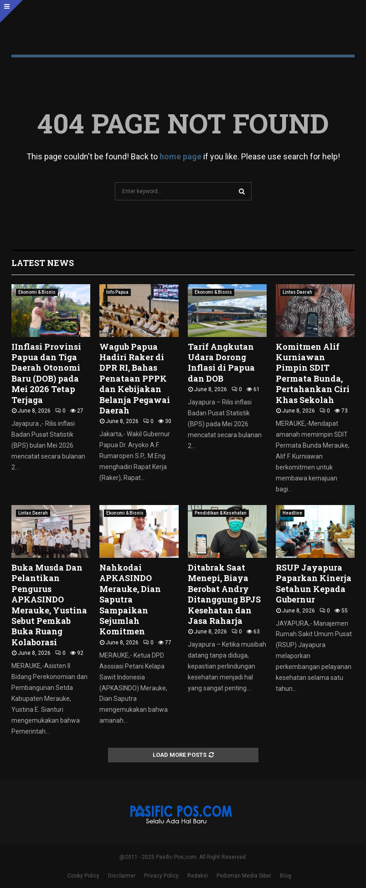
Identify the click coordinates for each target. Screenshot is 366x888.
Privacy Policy (161, 876)
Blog (285, 876)
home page (180, 156)
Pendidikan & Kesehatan (221, 512)
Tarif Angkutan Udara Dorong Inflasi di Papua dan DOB (221, 362)
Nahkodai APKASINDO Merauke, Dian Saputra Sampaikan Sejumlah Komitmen (130, 599)
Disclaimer (121, 876)
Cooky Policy (83, 876)
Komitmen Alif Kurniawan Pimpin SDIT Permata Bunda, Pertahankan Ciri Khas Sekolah (313, 373)
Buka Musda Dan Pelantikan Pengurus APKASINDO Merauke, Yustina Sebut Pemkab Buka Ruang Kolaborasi (49, 605)
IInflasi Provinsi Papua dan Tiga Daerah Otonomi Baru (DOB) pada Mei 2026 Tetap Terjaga (46, 373)
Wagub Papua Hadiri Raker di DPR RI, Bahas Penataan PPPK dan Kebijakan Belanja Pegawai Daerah (134, 378)
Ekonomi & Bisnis (37, 292)
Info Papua (117, 292)
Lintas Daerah (297, 292)
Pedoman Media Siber (244, 876)
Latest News (42, 262)
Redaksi (197, 876)
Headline (292, 512)
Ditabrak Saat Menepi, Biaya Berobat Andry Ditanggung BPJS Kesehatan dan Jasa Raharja (224, 594)
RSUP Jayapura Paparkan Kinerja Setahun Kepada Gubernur (313, 583)
